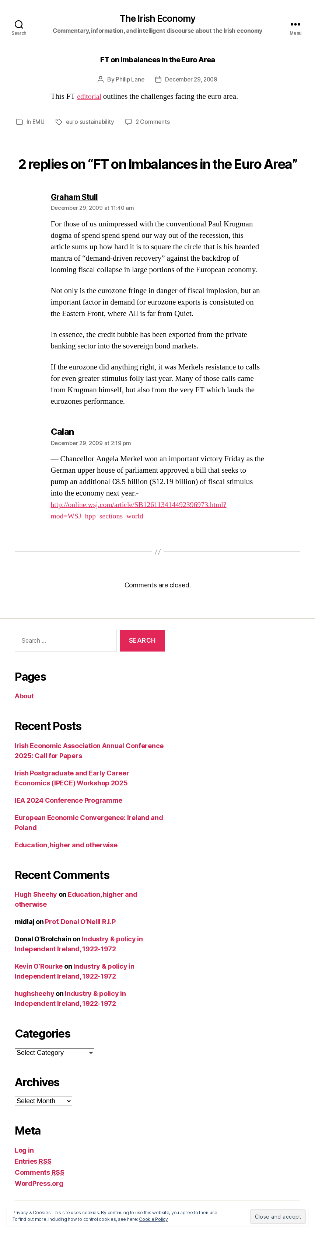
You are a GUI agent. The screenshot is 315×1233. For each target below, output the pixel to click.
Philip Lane (128, 80)
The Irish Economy (157, 19)
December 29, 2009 (191, 80)
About (24, 696)
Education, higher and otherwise (66, 845)
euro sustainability (90, 122)
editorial (90, 97)
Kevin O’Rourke (39, 966)
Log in (24, 1150)
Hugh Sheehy (36, 895)
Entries (33, 1161)
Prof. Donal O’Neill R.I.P (80, 922)
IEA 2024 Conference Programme (68, 800)
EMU (38, 122)
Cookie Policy (153, 1219)
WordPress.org (39, 1183)
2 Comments (154, 122)
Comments (39, 1172)
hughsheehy (34, 994)
